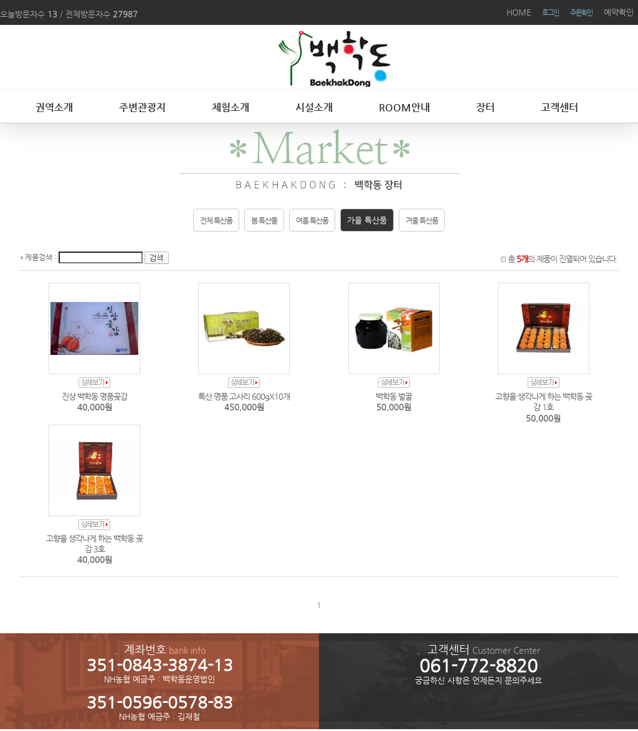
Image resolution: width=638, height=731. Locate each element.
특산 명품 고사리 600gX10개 (244, 396)
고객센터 (559, 107)
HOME (519, 12)
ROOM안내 (404, 107)
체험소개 (230, 107)
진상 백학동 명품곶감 (94, 396)
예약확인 (619, 12)
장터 (485, 107)
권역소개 (54, 107)
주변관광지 (142, 107)
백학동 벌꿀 (394, 396)
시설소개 (314, 107)
